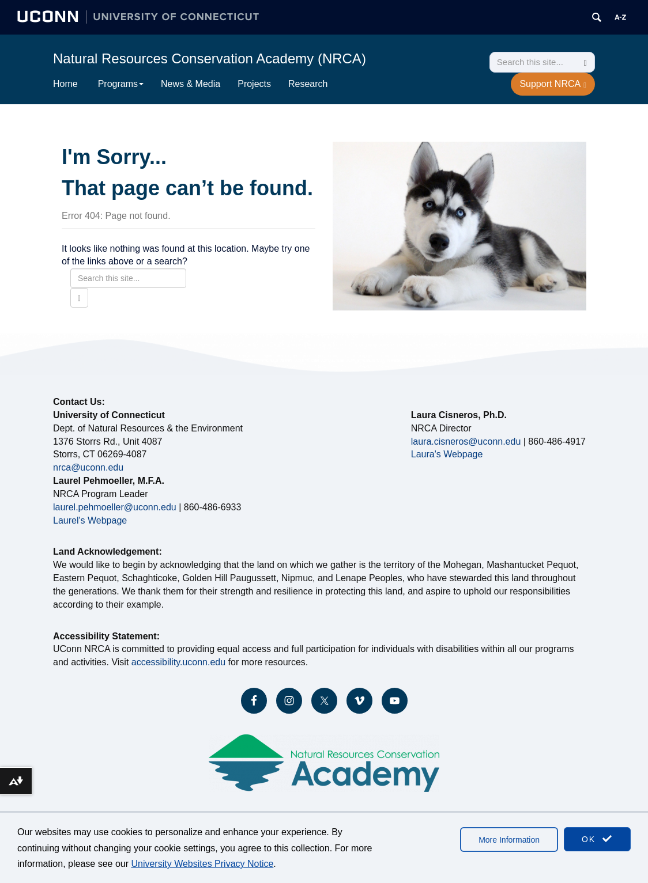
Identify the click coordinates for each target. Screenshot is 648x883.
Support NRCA (552, 84)
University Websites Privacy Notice (202, 864)
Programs (121, 84)
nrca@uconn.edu (88, 467)
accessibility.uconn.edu (178, 662)
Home (65, 84)
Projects (254, 84)
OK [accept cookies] (597, 839)
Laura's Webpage (447, 454)
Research (307, 84)
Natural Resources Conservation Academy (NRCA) (209, 58)
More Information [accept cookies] (509, 839)
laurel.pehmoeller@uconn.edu (114, 507)
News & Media (190, 84)
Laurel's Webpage (90, 520)
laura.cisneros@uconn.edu (466, 441)
